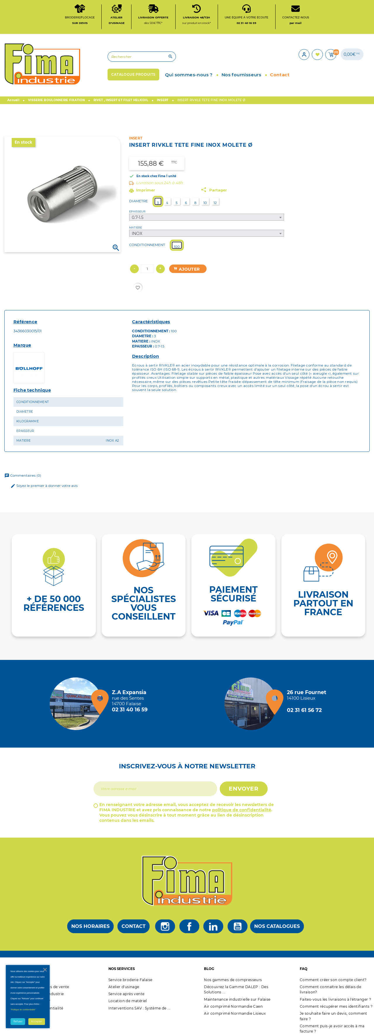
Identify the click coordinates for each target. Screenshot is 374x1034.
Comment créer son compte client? (333, 982)
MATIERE (135, 229)
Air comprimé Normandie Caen (233, 1009)
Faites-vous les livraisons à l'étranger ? (335, 1002)
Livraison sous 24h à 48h (159, 185)
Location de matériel (127, 1003)
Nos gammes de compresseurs (233, 982)
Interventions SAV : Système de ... (139, 1010)
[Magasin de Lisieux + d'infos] (252, 706)
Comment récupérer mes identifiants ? (336, 1009)
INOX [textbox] (137, 236)
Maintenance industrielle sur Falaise (237, 1002)
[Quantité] (147, 271)
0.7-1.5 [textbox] (137, 220)
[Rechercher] (130, 58)
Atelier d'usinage (123, 989)
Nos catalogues (277, 928)
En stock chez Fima (150, 178)
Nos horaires (90, 928)
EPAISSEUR (137, 213)
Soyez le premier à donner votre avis (44, 488)
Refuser (17, 1021)
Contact (134, 928)
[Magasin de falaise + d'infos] (77, 706)
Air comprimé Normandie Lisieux (235, 1016)
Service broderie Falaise (130, 982)
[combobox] (206, 219)
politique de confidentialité (241, 812)
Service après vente (126, 996)
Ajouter (187, 271)
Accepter (36, 1021)
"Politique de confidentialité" (23, 1010)
